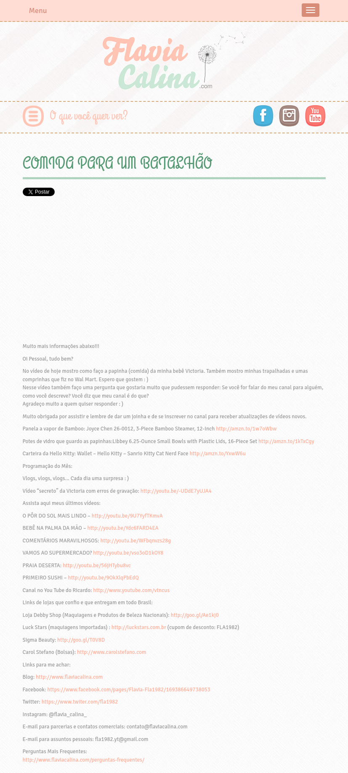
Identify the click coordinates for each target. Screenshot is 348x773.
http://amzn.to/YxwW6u (217, 453)
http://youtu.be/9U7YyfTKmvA (127, 516)
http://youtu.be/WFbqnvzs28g (135, 540)
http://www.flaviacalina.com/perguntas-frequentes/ (84, 760)
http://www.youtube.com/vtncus (131, 590)
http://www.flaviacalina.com (69, 677)
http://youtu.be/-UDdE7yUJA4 (176, 491)
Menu (38, 10)
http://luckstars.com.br (139, 627)
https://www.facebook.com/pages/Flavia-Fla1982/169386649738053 (128, 689)
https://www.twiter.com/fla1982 (80, 702)
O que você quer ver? (89, 116)
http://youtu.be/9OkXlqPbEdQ (103, 577)
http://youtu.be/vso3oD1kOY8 (128, 553)
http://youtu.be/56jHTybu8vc (97, 565)
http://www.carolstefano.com (111, 652)
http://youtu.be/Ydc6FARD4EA (122, 528)
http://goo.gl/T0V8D (81, 640)
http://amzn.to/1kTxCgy (286, 441)
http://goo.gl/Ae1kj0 (195, 615)
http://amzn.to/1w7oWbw (246, 428)
